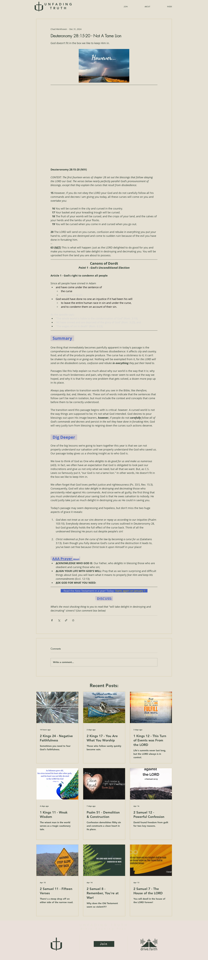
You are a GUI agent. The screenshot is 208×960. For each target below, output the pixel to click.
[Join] (104, 944)
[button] (162, 6)
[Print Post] (73, 620)
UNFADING (58, 6)
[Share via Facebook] (52, 620)
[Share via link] (66, 620)
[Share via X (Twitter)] (59, 620)
